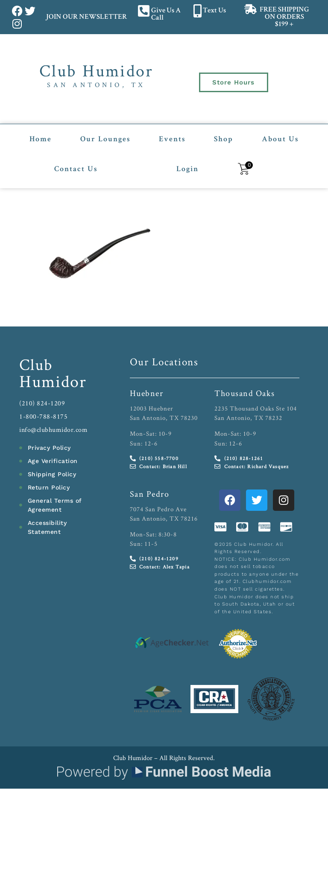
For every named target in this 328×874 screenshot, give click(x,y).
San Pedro (150, 492)
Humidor (53, 380)
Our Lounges (105, 139)
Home (40, 139)
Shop (223, 139)
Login (187, 169)
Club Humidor (96, 70)
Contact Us (75, 169)
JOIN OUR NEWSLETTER (86, 17)
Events (172, 139)
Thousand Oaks (244, 392)
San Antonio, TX (96, 84)
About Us (280, 139)
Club (36, 363)
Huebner (147, 392)
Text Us (214, 11)
